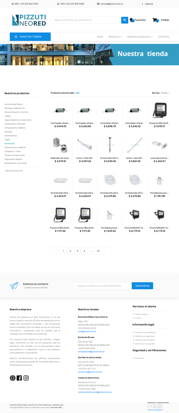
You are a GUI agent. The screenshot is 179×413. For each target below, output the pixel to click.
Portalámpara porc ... (159, 193)
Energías (8, 132)
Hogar (7, 139)
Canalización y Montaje (15, 124)
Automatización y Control (16, 112)
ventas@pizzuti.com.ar (110, 4)
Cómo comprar (140, 314)
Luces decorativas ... (159, 158)
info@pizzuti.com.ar (87, 331)
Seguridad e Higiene (13, 159)
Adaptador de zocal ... (60, 158)
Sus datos (138, 358)
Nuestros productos (140, 36)
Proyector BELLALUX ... (159, 123)
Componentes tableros (15, 128)
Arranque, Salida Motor (15, 108)
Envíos (137, 318)
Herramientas (11, 136)
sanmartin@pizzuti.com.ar (90, 372)
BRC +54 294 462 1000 (25, 4)
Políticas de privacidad (144, 340)
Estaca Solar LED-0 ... (110, 158)
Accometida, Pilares (14, 104)
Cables (8, 116)
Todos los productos (14, 171)
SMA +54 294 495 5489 (70, 4)
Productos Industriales (15, 155)
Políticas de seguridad (143, 336)
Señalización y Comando (16, 163)
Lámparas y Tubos (13, 151)
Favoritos (140, 20)
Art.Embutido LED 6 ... (60, 193)
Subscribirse (142, 285)
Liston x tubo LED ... (85, 158)
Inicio (100, 36)
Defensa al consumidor (144, 344)
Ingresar (148, 4)
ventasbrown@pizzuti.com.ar (91, 351)
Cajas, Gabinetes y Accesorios (18, 120)
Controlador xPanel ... (60, 123)
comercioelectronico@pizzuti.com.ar (95, 392)
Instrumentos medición (15, 147)
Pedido (165, 20)
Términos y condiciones (144, 332)
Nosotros (115, 36)
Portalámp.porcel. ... (110, 228)
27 (98, 251)
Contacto (163, 36)
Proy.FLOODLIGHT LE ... (135, 228)
